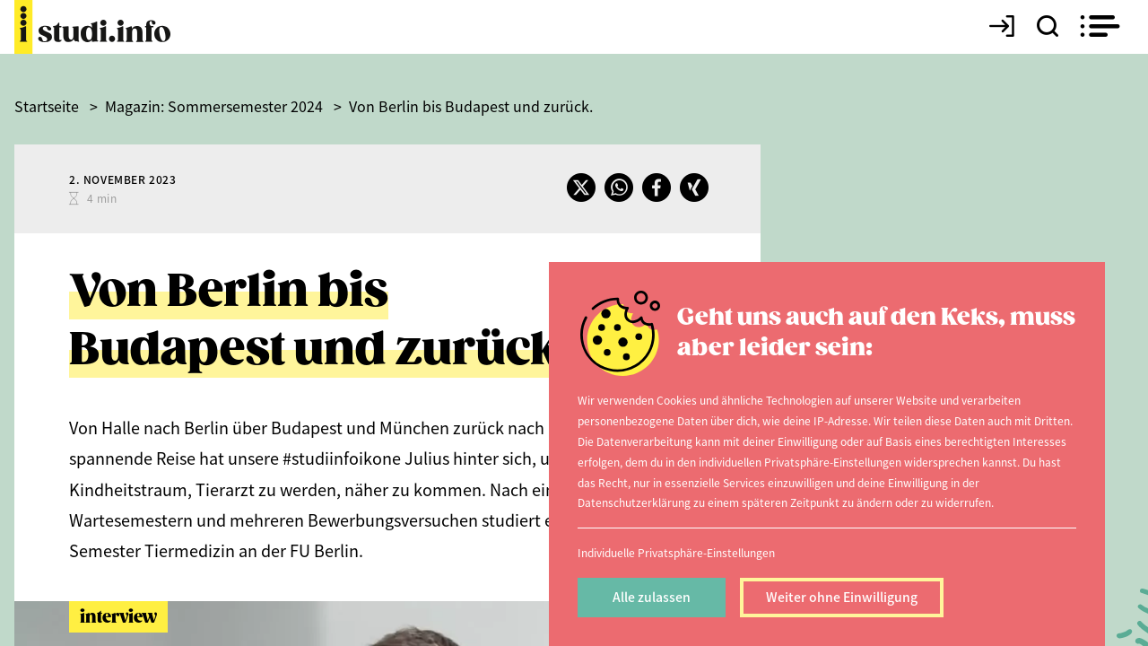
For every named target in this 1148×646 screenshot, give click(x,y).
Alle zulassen (652, 597)
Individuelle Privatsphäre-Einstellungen (676, 552)
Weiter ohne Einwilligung (842, 597)
